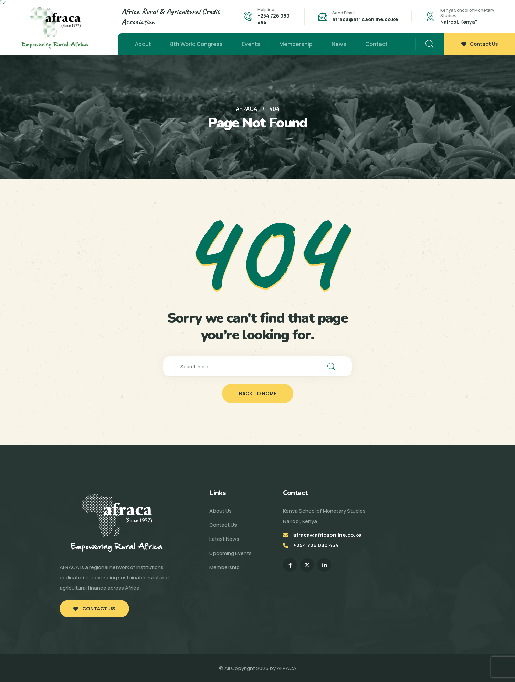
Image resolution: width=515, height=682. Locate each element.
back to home (257, 393)
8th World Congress (196, 44)
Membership (296, 44)
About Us (220, 510)
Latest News (224, 539)
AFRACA (286, 668)
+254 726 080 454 (316, 545)
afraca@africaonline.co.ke (365, 19)
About (143, 44)
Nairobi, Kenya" (458, 22)
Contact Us (479, 44)
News (339, 44)
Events (251, 44)
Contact (376, 44)
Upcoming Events (230, 553)
